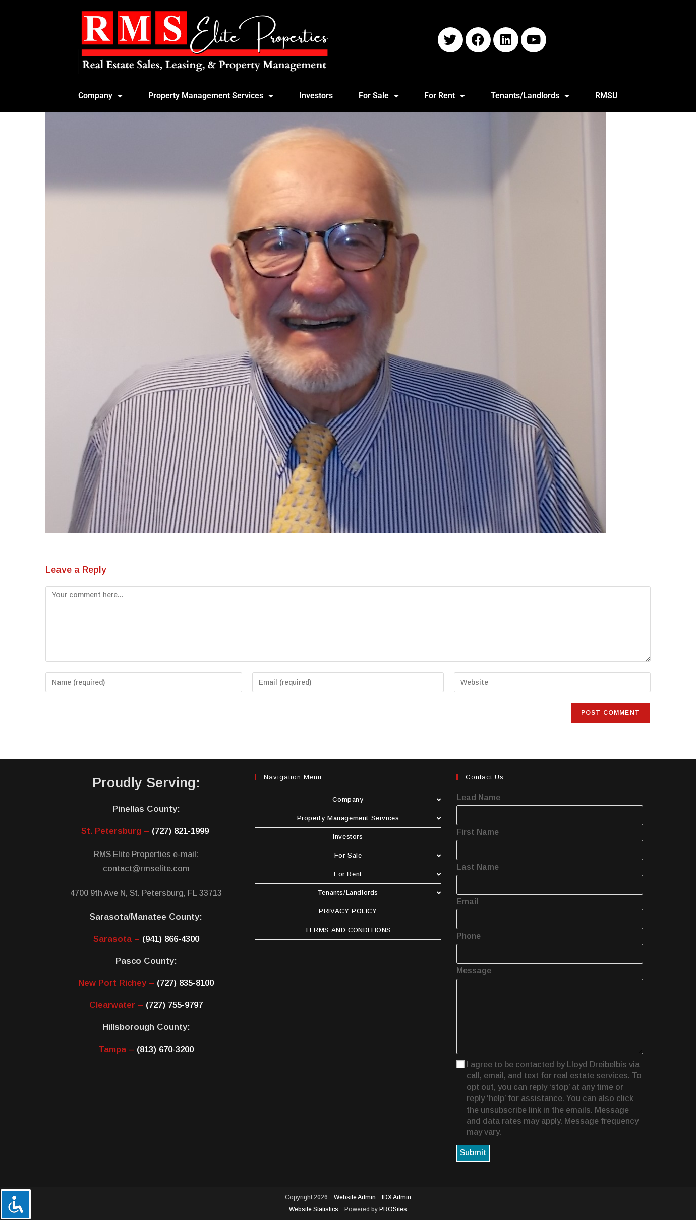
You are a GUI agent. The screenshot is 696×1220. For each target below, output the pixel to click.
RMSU (606, 95)
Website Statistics (313, 1209)
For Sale (379, 96)
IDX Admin (396, 1197)
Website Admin (355, 1197)
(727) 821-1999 (180, 831)
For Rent (444, 96)
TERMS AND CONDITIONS (348, 930)
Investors (316, 95)
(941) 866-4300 (170, 939)
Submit (473, 1152)
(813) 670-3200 (165, 1049)
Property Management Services (210, 96)
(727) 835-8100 (185, 983)
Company (100, 96)
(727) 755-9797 (174, 1005)
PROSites (393, 1209)
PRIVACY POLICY (348, 911)
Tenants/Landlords (530, 96)
